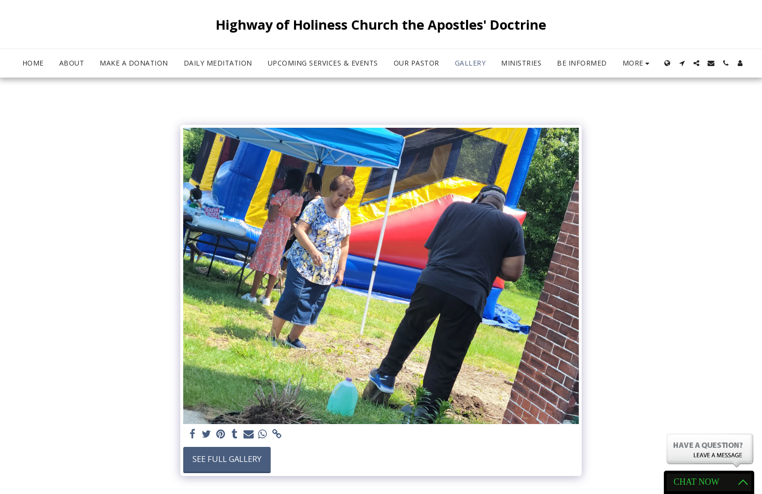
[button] (682, 63)
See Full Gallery (226, 458)
